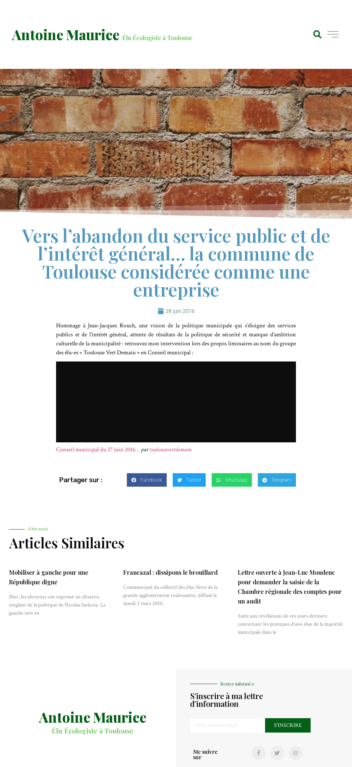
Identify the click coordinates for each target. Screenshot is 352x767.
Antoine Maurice (65, 34)
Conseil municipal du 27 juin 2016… (98, 449)
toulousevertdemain (171, 449)
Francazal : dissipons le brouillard (170, 572)
